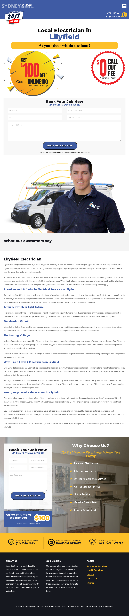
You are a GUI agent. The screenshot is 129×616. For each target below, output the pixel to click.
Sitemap (90, 583)
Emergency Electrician (97, 566)
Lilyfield (64, 36)
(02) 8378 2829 (113, 16)
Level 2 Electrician (95, 570)
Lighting (90, 574)
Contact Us (92, 578)
